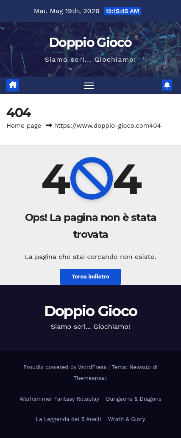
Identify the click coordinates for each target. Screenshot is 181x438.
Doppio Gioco (90, 42)
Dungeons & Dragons (134, 399)
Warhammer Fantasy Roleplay (59, 399)
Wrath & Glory (126, 419)
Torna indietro (90, 276)
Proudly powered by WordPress (66, 367)
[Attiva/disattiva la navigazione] (89, 85)
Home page (24, 125)
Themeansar (89, 378)
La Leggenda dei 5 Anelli (68, 419)
